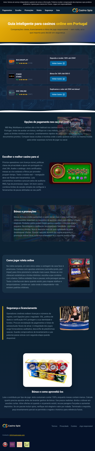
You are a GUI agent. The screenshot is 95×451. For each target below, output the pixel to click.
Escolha (18, 10)
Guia (58, 10)
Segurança (49, 10)
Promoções (29, 10)
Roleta (39, 10)
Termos (54, 426)
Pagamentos (7, 10)
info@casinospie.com (17, 435)
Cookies (74, 426)
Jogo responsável (86, 426)
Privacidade (64, 426)
